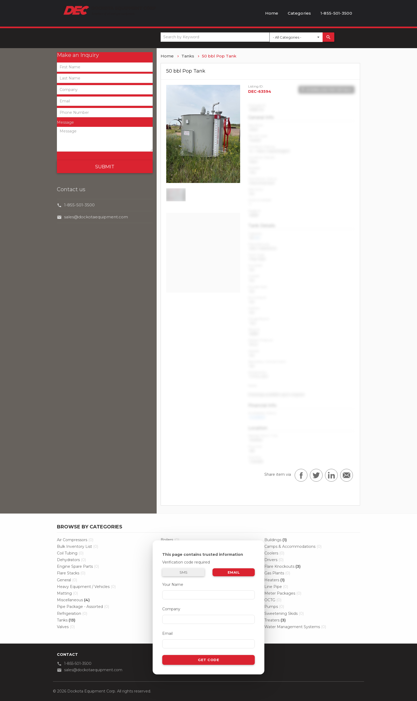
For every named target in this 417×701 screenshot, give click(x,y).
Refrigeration (72, 613)
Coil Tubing (70, 553)
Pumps (274, 606)
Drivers (273, 559)
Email (234, 572)
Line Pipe (276, 586)
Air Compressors (75, 539)
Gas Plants (277, 573)
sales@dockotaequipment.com (96, 216)
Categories (299, 13)
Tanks (187, 56)
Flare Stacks (71, 573)
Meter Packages (282, 593)
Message (65, 122)
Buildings (275, 539)
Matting (67, 593)
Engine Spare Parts (78, 566)
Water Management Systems (295, 626)
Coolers (274, 553)
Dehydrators (71, 559)
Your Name (172, 584)
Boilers (170, 539)
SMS (183, 572)
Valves (66, 626)
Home (271, 13)
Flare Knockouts (282, 566)
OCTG (272, 600)
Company (171, 609)
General (67, 580)
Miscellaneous (73, 600)
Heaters (274, 580)
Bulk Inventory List (77, 546)
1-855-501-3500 (336, 13)
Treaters (275, 620)
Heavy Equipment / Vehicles (86, 586)
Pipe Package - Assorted (83, 606)
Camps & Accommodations (293, 546)
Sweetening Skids (284, 613)
